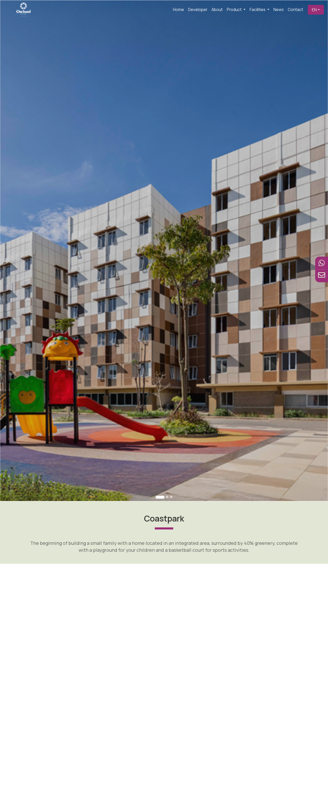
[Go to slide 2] (166, 446)
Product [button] (234, 9)
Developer (197, 9)
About (217, 9)
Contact (295, 9)
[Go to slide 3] (170, 446)
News (278, 9)
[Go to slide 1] (160, 446)
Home (178, 9)
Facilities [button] (258, 9)
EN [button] (314, 10)
